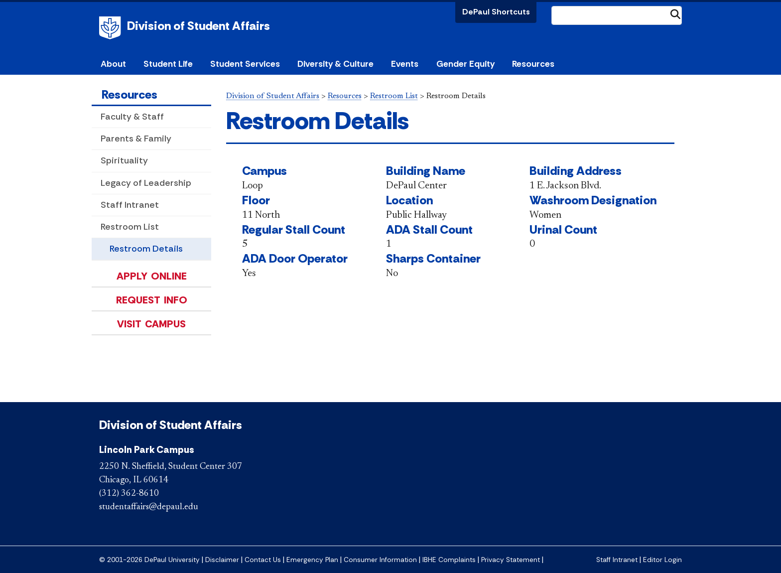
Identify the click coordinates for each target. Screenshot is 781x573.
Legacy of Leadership (146, 183)
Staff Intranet (130, 205)
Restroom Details (146, 249)
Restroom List (130, 227)
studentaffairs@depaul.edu (148, 507)
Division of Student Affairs (198, 25)
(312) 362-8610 (129, 493)
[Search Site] (616, 15)
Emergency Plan (312, 560)
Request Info (151, 299)
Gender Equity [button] (465, 63)
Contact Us (263, 560)
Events (404, 63)
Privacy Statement (510, 560)
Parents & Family (136, 138)
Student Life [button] (168, 63)
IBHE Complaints (449, 560)
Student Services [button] (245, 63)
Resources (129, 94)
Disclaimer (222, 560)
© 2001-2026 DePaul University (149, 560)
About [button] (113, 63)
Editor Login (662, 560)
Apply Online (152, 276)
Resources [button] (533, 63)
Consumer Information (380, 560)
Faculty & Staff (132, 117)
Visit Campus (151, 323)
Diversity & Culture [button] (335, 63)
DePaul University (111, 27)
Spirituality (124, 160)
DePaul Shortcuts (496, 11)
